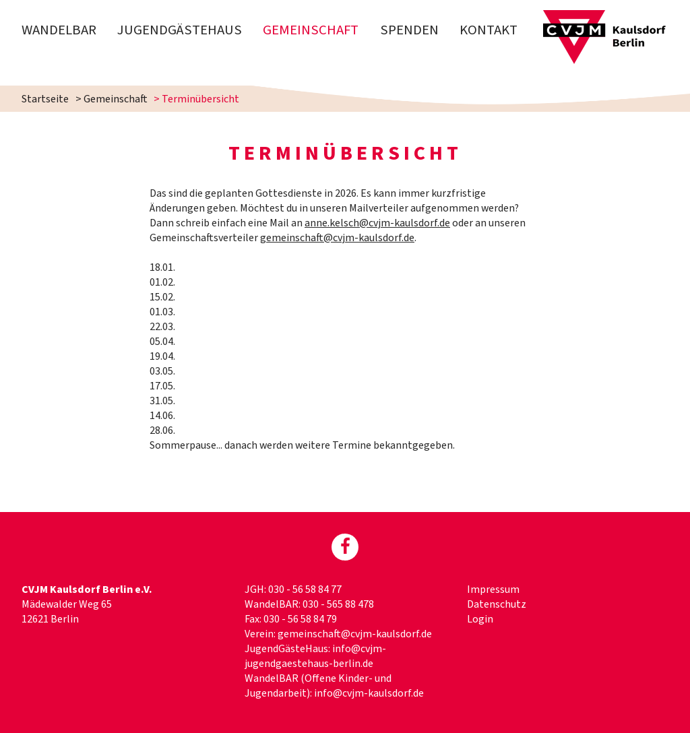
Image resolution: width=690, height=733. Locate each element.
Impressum (493, 589)
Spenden (409, 30)
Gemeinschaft (310, 30)
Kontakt (489, 30)
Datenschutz (496, 604)
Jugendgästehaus (179, 30)
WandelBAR (59, 30)
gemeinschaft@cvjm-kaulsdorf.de (337, 237)
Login (480, 619)
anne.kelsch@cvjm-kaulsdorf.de (377, 223)
